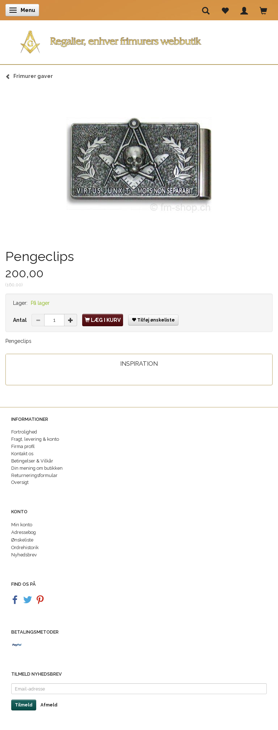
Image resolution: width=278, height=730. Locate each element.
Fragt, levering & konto (35, 439)
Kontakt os (22, 453)
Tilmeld (24, 705)
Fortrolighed (24, 432)
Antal (20, 320)
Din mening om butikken (37, 468)
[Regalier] (139, 40)
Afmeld (49, 705)
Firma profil (23, 446)
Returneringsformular (34, 475)
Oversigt (20, 482)
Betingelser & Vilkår (32, 461)
